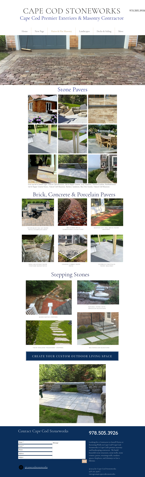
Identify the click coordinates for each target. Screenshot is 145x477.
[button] (41, 431)
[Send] (84, 461)
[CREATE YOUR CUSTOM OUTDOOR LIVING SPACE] (72, 356)
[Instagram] (21, 467)
